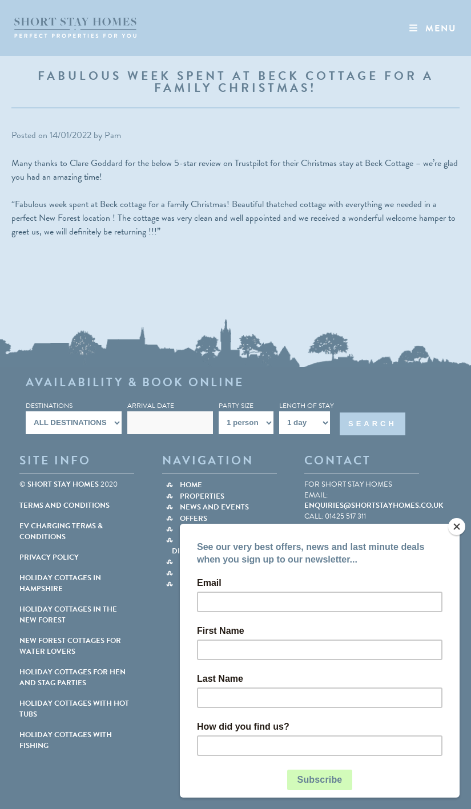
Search (372, 423)
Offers (193, 518)
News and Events (214, 507)
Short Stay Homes (63, 484)
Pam (112, 135)
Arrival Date (150, 406)
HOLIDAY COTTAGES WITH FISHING (65, 740)
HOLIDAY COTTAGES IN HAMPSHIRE (60, 583)
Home (191, 485)
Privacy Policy (49, 557)
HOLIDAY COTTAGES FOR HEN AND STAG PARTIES (72, 677)
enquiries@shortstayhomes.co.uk (374, 505)
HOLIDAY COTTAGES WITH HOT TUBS (74, 708)
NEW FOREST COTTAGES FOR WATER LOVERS (70, 646)
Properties (202, 496)
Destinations (49, 406)
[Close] (456, 526)
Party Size (236, 406)
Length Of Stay (306, 406)
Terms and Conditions (64, 505)
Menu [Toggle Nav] (432, 28)
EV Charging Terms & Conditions (61, 531)
